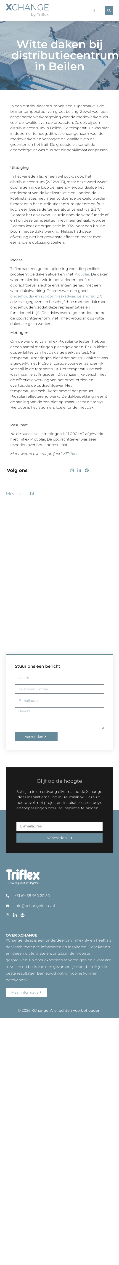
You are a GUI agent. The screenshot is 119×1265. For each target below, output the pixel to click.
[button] (94, 10)
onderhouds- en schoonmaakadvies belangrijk (52, 296)
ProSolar (81, 274)
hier (74, 454)
